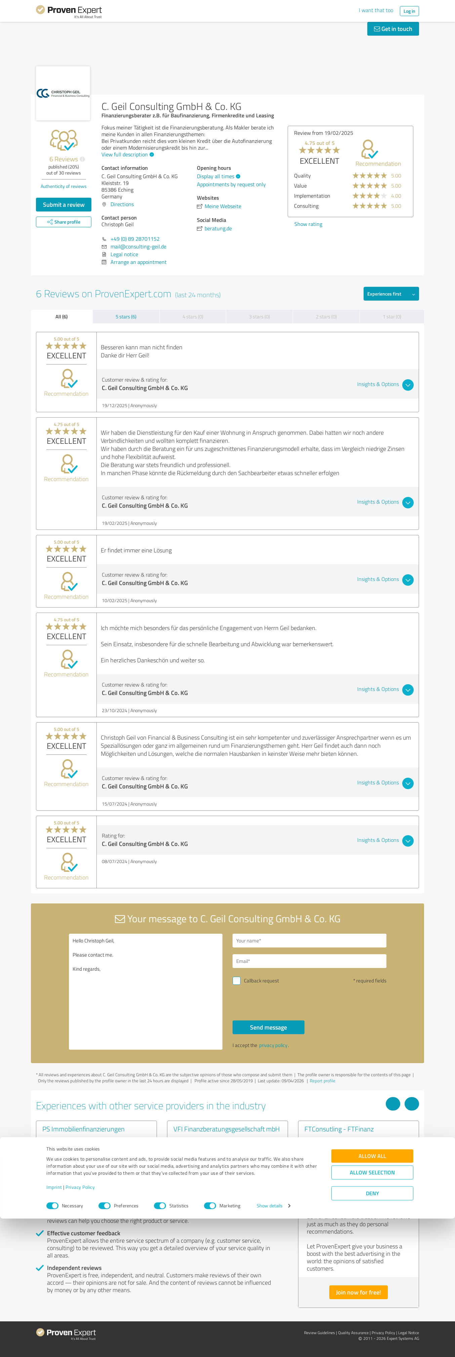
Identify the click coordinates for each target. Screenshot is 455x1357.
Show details (270, 1344)
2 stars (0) (326, 316)
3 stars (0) (259, 316)
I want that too (376, 10)
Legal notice (124, 254)
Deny (372, 1332)
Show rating (308, 224)
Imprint (54, 1325)
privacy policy (273, 1045)
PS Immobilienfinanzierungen (83, 1128)
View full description (126, 154)
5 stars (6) (126, 316)
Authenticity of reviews (64, 186)
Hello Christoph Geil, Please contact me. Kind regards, (146, 992)
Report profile (322, 1081)
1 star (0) (392, 316)
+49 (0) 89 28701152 (135, 238)
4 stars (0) (192, 316)
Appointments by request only (231, 184)
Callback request (261, 980)
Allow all (372, 1294)
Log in (409, 11)
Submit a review (64, 204)
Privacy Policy (80, 1325)
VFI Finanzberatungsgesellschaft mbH (226, 1128)
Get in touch (393, 28)
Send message (268, 1027)
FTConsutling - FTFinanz (339, 1128)
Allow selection (372, 1311)
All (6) (61, 316)
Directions (122, 204)
